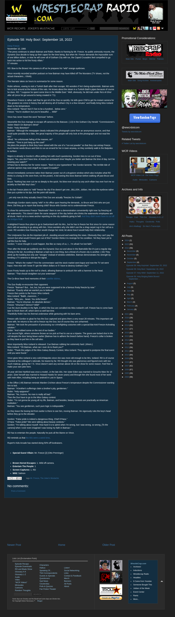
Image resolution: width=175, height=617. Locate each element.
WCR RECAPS (16, 28)
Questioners (45, 578)
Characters (44, 565)
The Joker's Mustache (49, 478)
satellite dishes (53, 278)
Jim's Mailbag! (135, 226)
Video (17, 580)
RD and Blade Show (23, 569)
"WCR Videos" (21, 582)
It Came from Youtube (142, 581)
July (129, 287)
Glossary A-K (154, 217)
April (129, 298)
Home (61, 544)
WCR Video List (137, 175)
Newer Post (14, 544)
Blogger (40, 601)
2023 (127, 244)
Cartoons (153, 180)
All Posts (68, 584)
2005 (127, 373)
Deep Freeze (13, 46)
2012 (127, 347)
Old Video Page (152, 175)
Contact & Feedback (72, 576)
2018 (127, 325)
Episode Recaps (22, 564)
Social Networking (71, 570)
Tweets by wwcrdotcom (131, 132)
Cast (136, 217)
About (66, 586)
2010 (127, 355)
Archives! (137, 567)
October (130, 259)
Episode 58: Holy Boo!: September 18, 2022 (145, 269)
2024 (127, 240)
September (132, 262)
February (131, 306)
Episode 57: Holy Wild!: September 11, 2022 (145, 273)
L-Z (161, 217)
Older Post (108, 544)
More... (136, 599)
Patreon (160, 59)
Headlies (137, 578)
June (129, 291)
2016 (127, 333)
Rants (135, 596)
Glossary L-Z (20, 574)
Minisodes (143, 180)
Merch (66, 578)
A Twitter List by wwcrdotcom (134, 143)
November (131, 255)
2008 (127, 362)
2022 (127, 248)
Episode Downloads (23, 566)
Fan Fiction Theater (48, 589)
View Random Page (145, 117)
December (131, 251)
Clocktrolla (149, 222)
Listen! (67, 568)
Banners (67, 581)
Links (66, 573)
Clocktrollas (44, 584)
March (130, 302)
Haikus (42, 568)
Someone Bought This (142, 585)
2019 (127, 321)
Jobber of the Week (141, 588)
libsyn (145, 59)
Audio (135, 180)
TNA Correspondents (48, 573)
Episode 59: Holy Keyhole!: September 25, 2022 (146, 265)
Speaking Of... (46, 570)
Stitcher (152, 59)
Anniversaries (156, 81)
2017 (127, 329)
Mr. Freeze (34, 478)
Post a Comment (18, 491)
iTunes (138, 59)
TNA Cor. (143, 217)
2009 (127, 358)
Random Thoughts (22, 590)
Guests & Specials (47, 576)
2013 (127, 344)
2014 (127, 340)
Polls (158, 222)
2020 (127, 318)
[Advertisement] (61, 520)
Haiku (131, 222)
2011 (127, 351)
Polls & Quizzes (46, 586)
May (129, 295)
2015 (127, 336)
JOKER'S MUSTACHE (41, 28)
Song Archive (143, 81)
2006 (127, 370)
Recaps (129, 217)
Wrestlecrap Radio (141, 574)
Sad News (44, 581)
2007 (127, 366)
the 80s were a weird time (38, 438)
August (130, 283)
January (130, 309)
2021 (127, 314)
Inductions (137, 570)
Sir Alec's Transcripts (151, 226)
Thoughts (140, 222)
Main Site (130, 59)
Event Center (138, 592)
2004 (127, 377)
